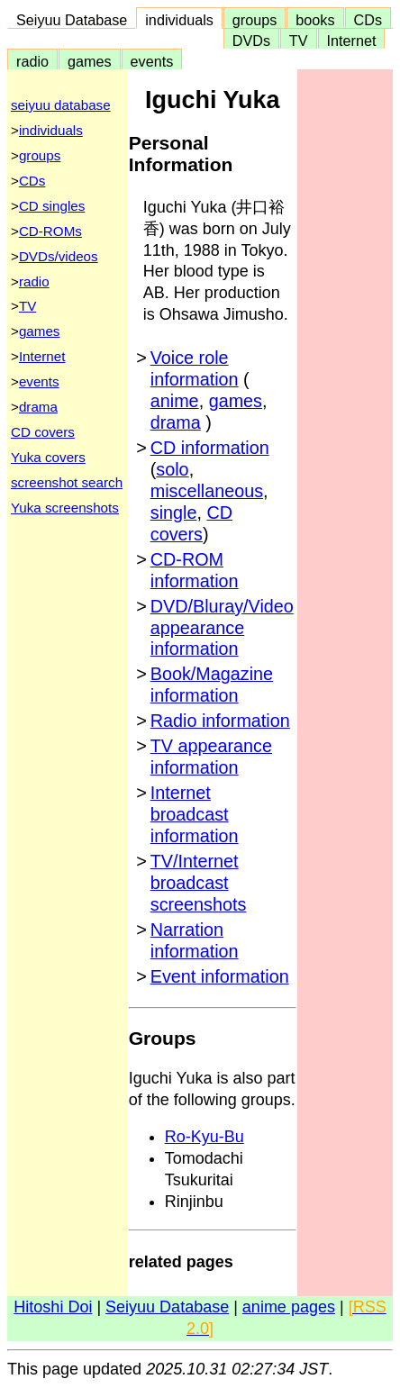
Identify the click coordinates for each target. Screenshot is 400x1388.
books (314, 20)
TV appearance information (211, 756)
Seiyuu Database (71, 20)
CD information (209, 448)
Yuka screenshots (65, 507)
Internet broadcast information (194, 814)
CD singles (52, 205)
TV (298, 40)
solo (172, 469)
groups (255, 20)
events (152, 61)
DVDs (251, 40)
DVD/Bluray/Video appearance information (222, 627)
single (173, 512)
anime (174, 401)
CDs (368, 20)
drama (38, 406)
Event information (219, 976)
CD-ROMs (50, 231)
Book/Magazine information (211, 684)
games (89, 61)
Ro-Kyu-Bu (204, 1137)
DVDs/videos (58, 256)
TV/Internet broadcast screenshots (198, 882)
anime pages (288, 1307)
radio (32, 61)
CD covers (43, 432)
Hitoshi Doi (53, 1307)
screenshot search (67, 482)
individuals (179, 20)
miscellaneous (206, 491)
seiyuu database (61, 105)
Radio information (220, 720)
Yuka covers (48, 457)
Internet (352, 40)
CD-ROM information (194, 570)
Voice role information (194, 368)
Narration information (194, 940)
